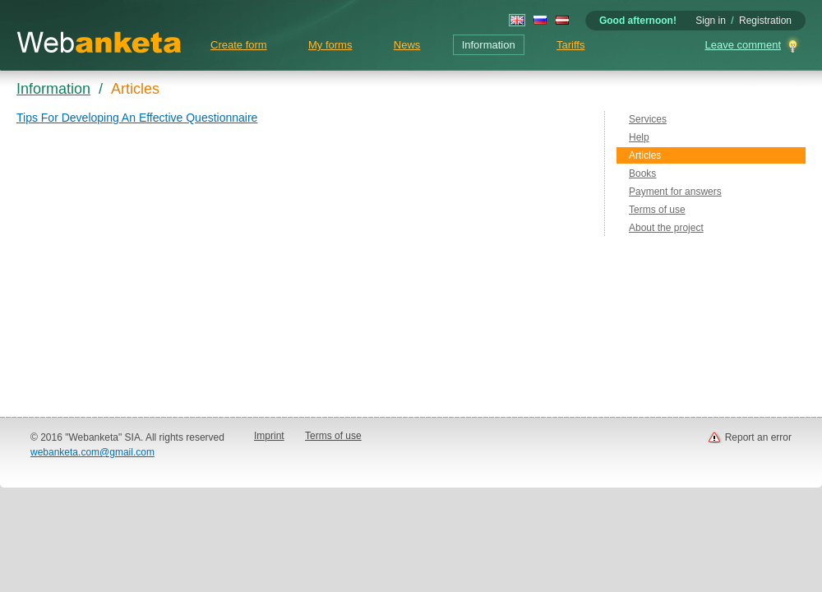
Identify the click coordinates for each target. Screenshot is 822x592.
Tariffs (570, 45)
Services (648, 119)
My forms (330, 45)
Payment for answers (675, 191)
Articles (645, 155)
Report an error (758, 437)
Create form (238, 45)
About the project (666, 228)
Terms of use (657, 209)
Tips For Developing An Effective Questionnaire (136, 117)
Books (642, 173)
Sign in (710, 20)
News (407, 45)
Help (639, 137)
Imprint (269, 436)
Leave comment (743, 45)
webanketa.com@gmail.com (92, 452)
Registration (765, 20)
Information (488, 45)
